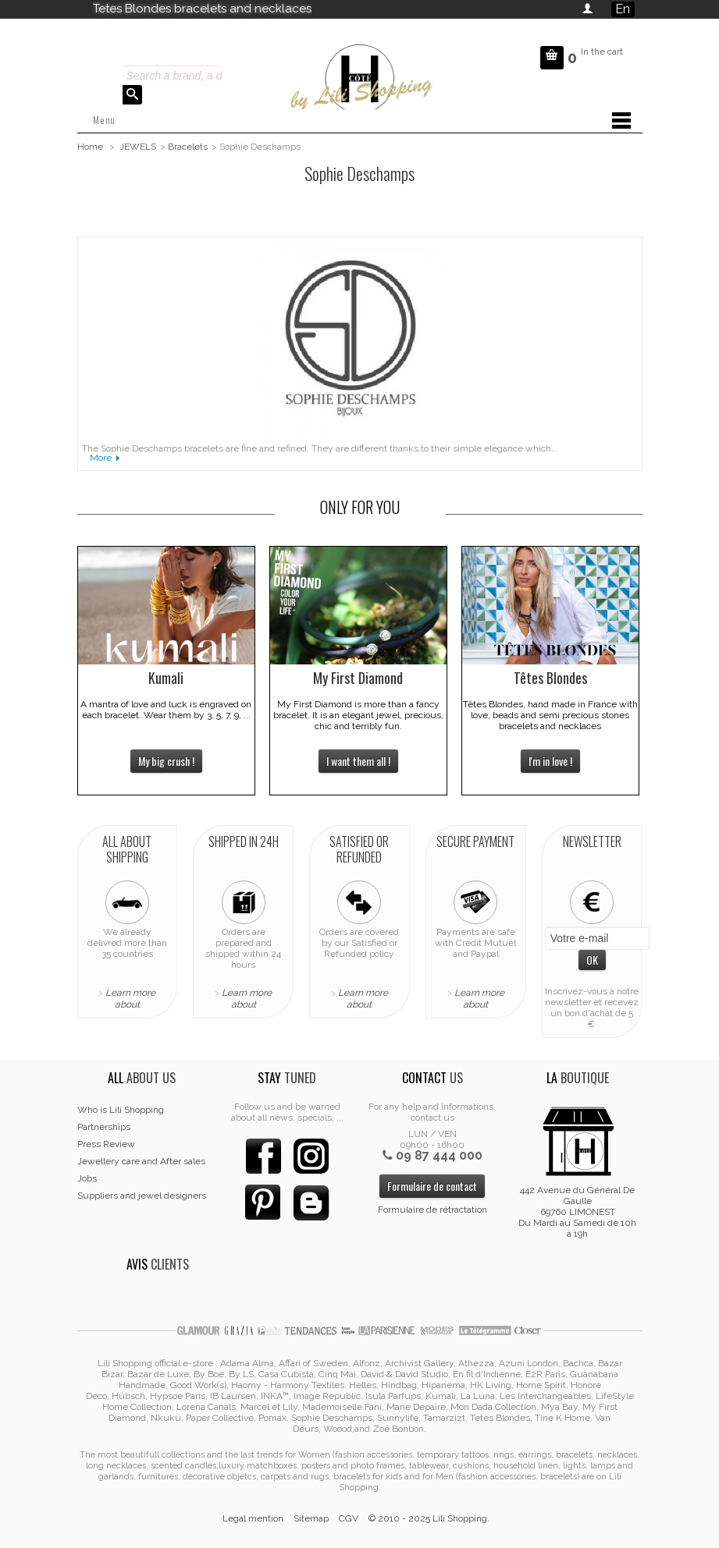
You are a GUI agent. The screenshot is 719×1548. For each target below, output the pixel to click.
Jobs (87, 1178)
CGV (348, 1518)
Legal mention (252, 1518)
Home (90, 146)
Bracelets (188, 146)
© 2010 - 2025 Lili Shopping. (428, 1518)
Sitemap (311, 1518)
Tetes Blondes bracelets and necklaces (202, 9)
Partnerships (103, 1126)
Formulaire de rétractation (432, 1209)
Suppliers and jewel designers (141, 1195)
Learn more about (130, 998)
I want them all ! (358, 761)
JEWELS (137, 146)
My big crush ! (166, 761)
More (101, 457)
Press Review (106, 1144)
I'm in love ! (550, 761)
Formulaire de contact (432, 1186)
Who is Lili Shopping (120, 1109)
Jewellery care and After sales (141, 1161)
